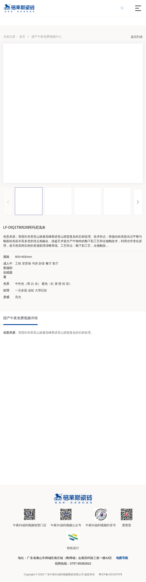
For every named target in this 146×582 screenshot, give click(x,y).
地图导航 (122, 558)
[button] (138, 202)
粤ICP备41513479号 (110, 574)
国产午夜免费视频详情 (20, 318)
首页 (22, 36)
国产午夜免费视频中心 (46, 36)
